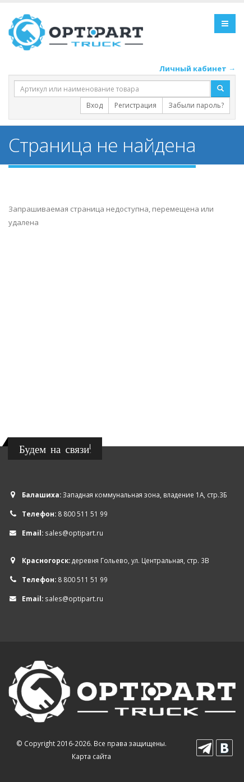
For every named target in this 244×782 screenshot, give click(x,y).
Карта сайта (91, 756)
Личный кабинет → (197, 68)
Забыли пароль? (196, 105)
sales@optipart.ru (74, 532)
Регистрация (135, 105)
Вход (94, 105)
